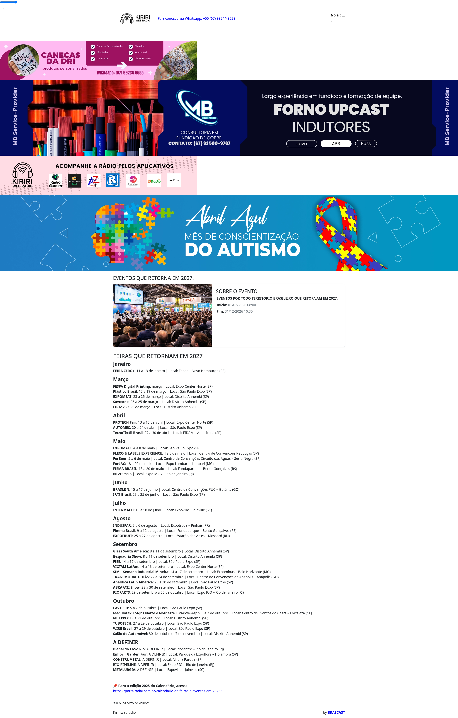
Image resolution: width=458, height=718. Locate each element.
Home (119, 34)
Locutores (178, 34)
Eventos (160, 34)
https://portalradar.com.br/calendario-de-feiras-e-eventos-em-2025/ (167, 690)
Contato (231, 34)
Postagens (198, 34)
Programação (139, 34)
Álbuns (216, 34)
